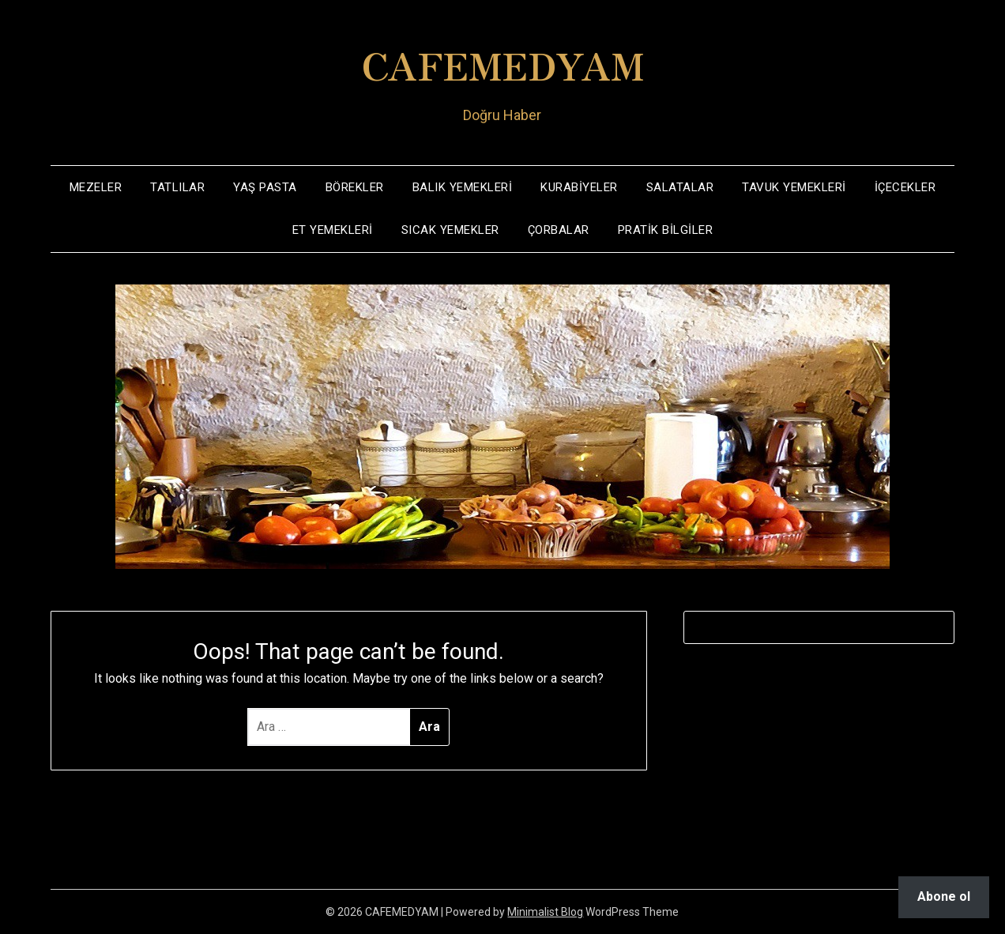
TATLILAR (177, 187)
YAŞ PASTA (265, 187)
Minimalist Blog (545, 912)
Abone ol (943, 896)
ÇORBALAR (558, 230)
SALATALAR (680, 187)
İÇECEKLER (905, 187)
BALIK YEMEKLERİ (462, 187)
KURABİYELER (579, 187)
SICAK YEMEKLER (450, 230)
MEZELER (96, 187)
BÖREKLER (355, 187)
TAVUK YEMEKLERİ (794, 187)
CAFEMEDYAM (502, 64)
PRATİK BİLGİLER (665, 230)
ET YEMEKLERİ (332, 230)
